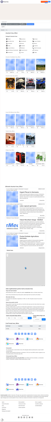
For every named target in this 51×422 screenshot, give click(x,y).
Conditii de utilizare (39, 403)
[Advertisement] (25, 12)
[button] (49, 2)
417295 (7, 328)
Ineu (19, 328)
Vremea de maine (22, 403)
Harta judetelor (21, 402)
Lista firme (4, 407)
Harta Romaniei (22, 405)
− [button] (7, 256)
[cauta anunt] (25, 22)
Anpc (3, 405)
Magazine (4, 409)
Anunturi (2, 30)
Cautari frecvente (5, 403)
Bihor (40, 328)
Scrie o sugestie (38, 402)
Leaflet (42, 285)
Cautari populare (22, 407)
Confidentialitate (38, 405)
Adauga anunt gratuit (6, 411)
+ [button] (7, 254)
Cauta (30, 318)
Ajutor (3, 402)
